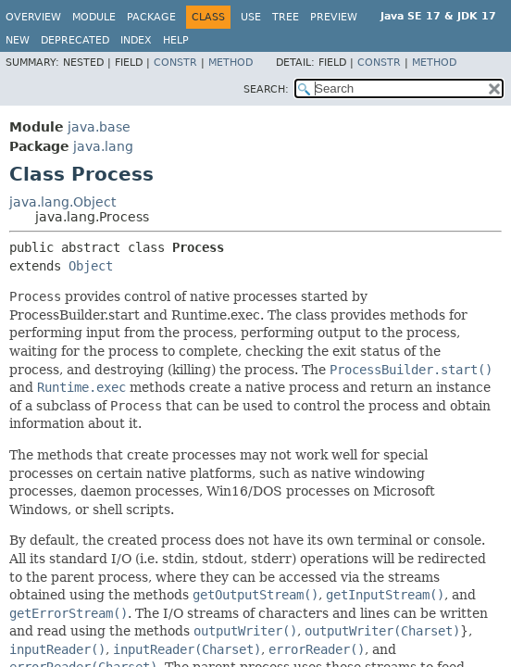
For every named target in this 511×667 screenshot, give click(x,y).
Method (230, 63)
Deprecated (75, 40)
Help (176, 40)
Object (91, 265)
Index (136, 40)
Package (151, 17)
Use (251, 17)
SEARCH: (266, 89)
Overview (33, 17)
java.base (99, 127)
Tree (285, 17)
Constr (175, 63)
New (18, 40)
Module (94, 17)
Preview (333, 17)
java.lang (103, 146)
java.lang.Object (62, 202)
